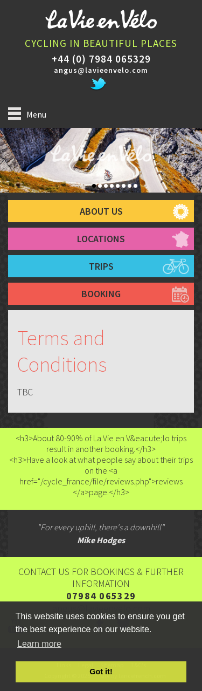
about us (101, 211)
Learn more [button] (39, 643)
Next (198, 165)
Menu (27, 113)
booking (101, 294)
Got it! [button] (100, 671)
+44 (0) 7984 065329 (101, 58)
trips (101, 266)
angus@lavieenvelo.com (101, 70)
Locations (101, 238)
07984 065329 (101, 596)
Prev (4, 165)
